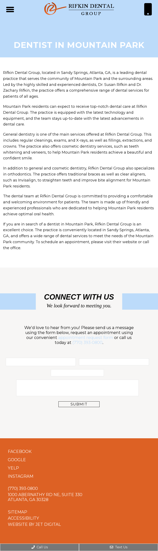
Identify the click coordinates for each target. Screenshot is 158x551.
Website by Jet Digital (34, 524)
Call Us (39, 547)
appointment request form (85, 337)
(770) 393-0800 (87, 342)
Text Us (118, 547)
